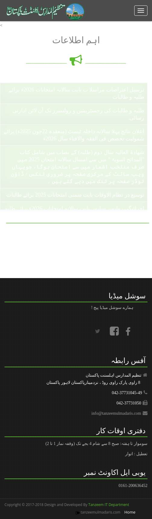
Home (129, 512)
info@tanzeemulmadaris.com (116, 413)
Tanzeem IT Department (108, 504)
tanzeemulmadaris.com (101, 512)
